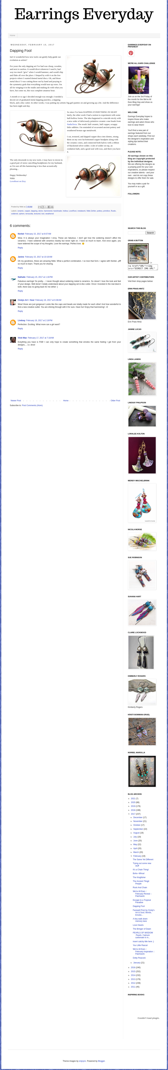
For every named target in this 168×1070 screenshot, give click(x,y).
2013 (133, 980)
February (137, 857)
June (135, 841)
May (135, 845)
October (137, 826)
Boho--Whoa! (138, 874)
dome (40, 211)
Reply (20, 248)
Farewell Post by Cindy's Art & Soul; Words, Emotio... (143, 913)
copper (27, 211)
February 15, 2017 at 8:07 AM (38, 234)
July (135, 838)
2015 (133, 972)
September (138, 830)
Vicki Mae (22, 338)
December (138, 818)
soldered (14, 214)
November (138, 822)
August (136, 834)
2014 (133, 976)
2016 (133, 968)
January (137, 964)
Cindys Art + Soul (26, 300)
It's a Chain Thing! (141, 870)
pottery (99, 211)
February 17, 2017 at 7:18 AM (41, 338)
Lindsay (21, 320)
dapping (34, 211)
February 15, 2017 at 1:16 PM (39, 277)
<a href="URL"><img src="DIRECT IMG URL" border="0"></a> (144, 267)
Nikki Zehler (91, 211)
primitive (106, 211)
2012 (133, 984)
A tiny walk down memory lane (140, 921)
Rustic (113, 211)
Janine (21, 257)
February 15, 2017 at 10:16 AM (38, 257)
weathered (49, 214)
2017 (133, 815)
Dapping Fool (138, 907)
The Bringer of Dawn (142, 930)
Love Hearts (138, 926)
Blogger (101, 1062)
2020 (133, 803)
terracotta (29, 214)
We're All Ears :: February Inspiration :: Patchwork (144, 952)
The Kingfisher (139, 878)
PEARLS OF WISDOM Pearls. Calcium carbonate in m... (143, 936)
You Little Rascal (140, 946)
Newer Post (16, 400)
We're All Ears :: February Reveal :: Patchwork (142, 894)
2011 (133, 988)
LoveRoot (72, 211)
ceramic (20, 211)
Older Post (115, 400)
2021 (133, 799)
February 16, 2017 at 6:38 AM (48, 300)
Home (12, 35)
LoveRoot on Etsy (18, 181)
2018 (133, 811)
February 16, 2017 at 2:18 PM (39, 320)
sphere (21, 214)
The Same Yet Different (143, 860)
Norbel (21, 234)
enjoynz (82, 1062)
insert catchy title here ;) (143, 942)
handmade (57, 211)
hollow (65, 211)
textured (37, 214)
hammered (48, 211)
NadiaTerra (72, 124)
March (136, 853)
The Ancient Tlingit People (141, 883)
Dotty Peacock (139, 959)
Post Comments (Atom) (32, 405)
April (135, 849)
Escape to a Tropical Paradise (142, 902)
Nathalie (22, 277)
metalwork (81, 211)
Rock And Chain (140, 888)
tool (43, 214)
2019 (133, 807)
